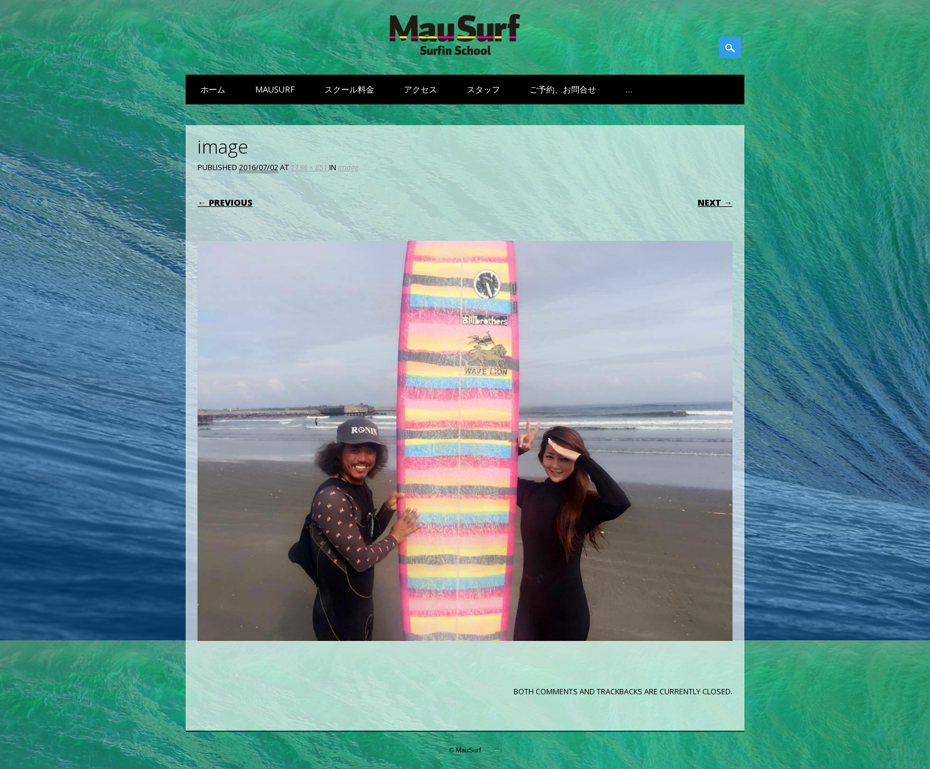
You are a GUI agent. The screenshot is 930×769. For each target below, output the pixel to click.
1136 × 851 (309, 167)
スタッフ (483, 89)
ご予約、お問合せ (563, 89)
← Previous (225, 202)
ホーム (212, 89)
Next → (715, 202)
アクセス (420, 89)
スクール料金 (349, 89)
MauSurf (275, 89)
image (348, 167)
